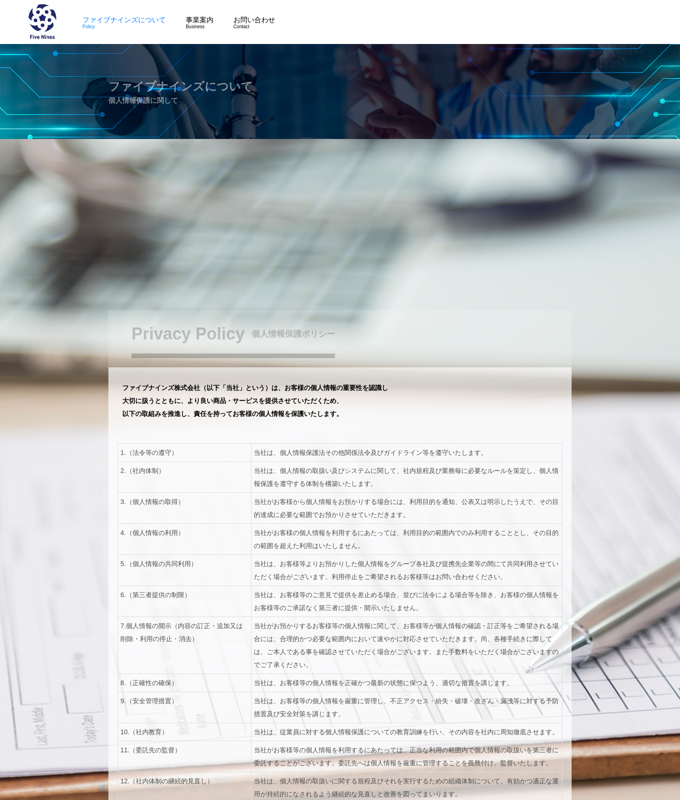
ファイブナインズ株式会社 (42, 21)
